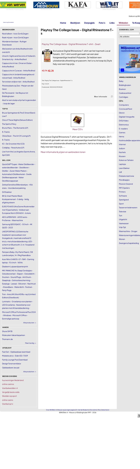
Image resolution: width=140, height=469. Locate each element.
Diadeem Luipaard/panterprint (15, 266)
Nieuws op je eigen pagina (66, 410)
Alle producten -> (29, 323)
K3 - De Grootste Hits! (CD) (13, 144)
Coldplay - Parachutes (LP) (13, 147)
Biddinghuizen (125, 85)
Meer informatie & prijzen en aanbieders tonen (63, 152)
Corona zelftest (125, 109)
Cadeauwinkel (125, 93)
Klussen (122, 156)
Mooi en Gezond (126, 184)
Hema (121, 136)
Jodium (122, 148)
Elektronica (124, 124)
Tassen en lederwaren (128, 207)
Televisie (122, 211)
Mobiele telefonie (126, 176)
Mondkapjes (124, 180)
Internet (122, 144)
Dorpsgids (89, 22)
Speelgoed (124, 199)
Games (122, 132)
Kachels (122, 152)
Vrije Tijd (122, 227)
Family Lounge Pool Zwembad (14, 359)
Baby (121, 81)
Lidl (120, 172)
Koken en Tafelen (126, 160)
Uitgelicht (123, 219)
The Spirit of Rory (9, 124)
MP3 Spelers (124, 188)
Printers (122, 192)
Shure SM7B (7, 331)
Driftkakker (7, 192)
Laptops (122, 164)
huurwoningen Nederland (13, 380)
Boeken (122, 89)
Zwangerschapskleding (129, 243)
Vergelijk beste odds (10, 392)
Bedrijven (75, 22)
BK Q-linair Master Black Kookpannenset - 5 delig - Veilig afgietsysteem (15, 199)
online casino (7, 400)
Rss (99, 410)
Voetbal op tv (7, 404)
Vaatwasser (124, 223)
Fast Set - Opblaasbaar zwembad (16, 352)
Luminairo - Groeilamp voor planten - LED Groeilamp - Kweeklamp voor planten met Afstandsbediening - (17, 304)
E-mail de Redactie (82, 410)
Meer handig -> (30, 343)
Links (112, 22)
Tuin (120, 215)
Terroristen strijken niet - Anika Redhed (18, 81)
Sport (121, 203)
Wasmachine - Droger (128, 231)
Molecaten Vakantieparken (13, 335)
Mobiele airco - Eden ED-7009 (15, 355)
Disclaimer (93, 410)
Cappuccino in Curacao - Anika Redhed (18, 70)
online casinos (8, 384)
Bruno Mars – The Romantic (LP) (15, 128)
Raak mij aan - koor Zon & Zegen (15, 37)
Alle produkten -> (29, 372)
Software (123, 196)
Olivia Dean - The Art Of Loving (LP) (16, 136)
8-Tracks (6, 132)
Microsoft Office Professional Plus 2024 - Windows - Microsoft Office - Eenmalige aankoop (19, 315)
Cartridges (123, 97)
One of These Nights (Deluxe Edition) (17, 120)
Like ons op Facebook (8, 22)
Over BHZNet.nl (51, 410)
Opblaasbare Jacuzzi (10, 367)
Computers (124, 105)
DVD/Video (123, 120)
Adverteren (105, 410)
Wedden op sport (9, 396)
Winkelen (123, 22)
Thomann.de (7, 339)
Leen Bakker (124, 168)
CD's (121, 101)
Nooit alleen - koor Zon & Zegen (15, 33)
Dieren (122, 113)
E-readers (123, 128)
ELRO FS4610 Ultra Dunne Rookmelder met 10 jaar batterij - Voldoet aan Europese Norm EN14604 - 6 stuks (18, 209)
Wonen (122, 239)
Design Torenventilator (11, 363)
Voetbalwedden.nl (10, 388)
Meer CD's (77, 129)
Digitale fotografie (126, 117)
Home (63, 22)
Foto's (102, 22)
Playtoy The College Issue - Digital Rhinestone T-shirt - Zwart (71, 44)
